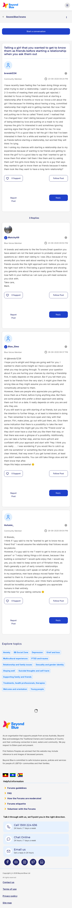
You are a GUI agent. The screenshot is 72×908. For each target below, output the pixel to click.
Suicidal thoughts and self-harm (34, 671)
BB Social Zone (21, 652)
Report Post (13, 199)
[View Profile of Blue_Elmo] (13, 346)
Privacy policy (10, 896)
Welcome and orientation (15, 689)
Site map (7, 902)
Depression (37, 652)
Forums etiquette (16, 803)
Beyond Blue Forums (14, 5)
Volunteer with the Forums (21, 809)
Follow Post (58, 178)
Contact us (8, 882)
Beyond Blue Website (18, 724)
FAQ (9, 793)
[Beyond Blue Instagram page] (24, 863)
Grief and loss (53, 652)
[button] (7, 178)
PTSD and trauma (39, 658)
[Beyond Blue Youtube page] (16, 863)
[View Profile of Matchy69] (13, 237)
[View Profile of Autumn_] (9, 525)
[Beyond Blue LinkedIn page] (41, 863)
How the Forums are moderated (24, 798)
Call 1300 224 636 (25, 825)
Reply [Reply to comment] (58, 314)
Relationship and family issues (17, 664)
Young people (37, 689)
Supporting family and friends (17, 677)
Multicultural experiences (15, 658)
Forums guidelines (17, 788)
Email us (20, 849)
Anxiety (6, 652)
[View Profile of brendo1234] (10, 73)
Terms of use (10, 889)
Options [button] (67, 17)
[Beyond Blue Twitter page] (33, 863)
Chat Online (22, 837)
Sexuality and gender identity (50, 664)
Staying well (9, 671)
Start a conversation (36, 31)
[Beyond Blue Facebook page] (7, 863)
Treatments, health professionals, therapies (24, 683)
